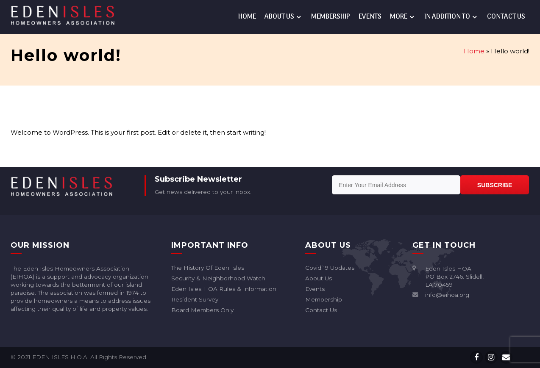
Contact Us (506, 16)
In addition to (447, 16)
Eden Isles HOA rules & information (223, 289)
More (398, 16)
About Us (279, 16)
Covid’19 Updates (329, 268)
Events (370, 16)
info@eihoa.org (447, 294)
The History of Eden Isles (207, 268)
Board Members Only (202, 310)
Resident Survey (194, 299)
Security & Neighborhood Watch (218, 278)
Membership (330, 16)
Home (247, 16)
